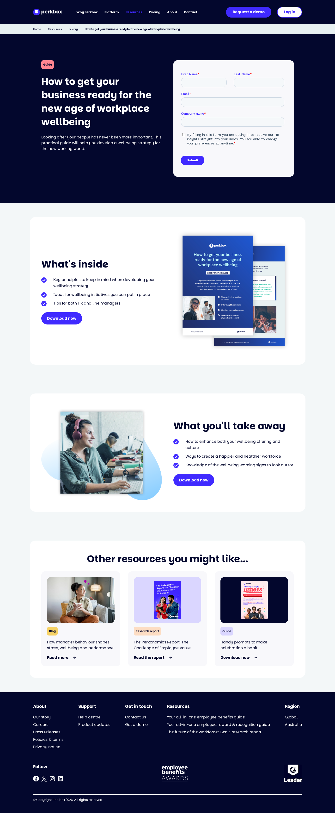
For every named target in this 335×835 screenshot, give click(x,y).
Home (37, 29)
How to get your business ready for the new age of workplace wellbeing (132, 29)
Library (73, 29)
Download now (61, 318)
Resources (55, 29)
